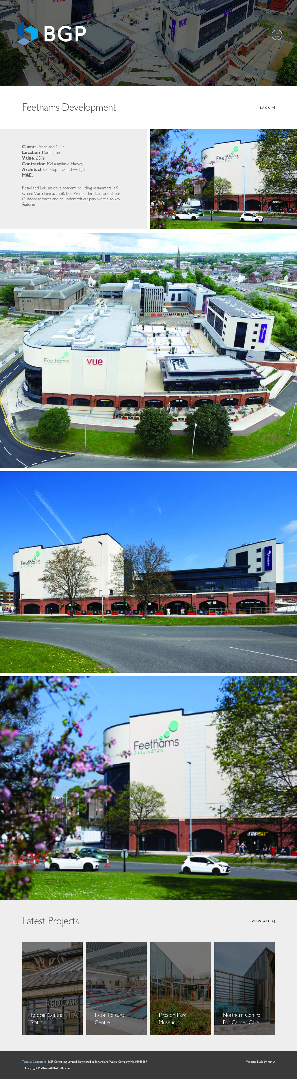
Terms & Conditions (34, 1062)
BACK (267, 108)
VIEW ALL (263, 921)
